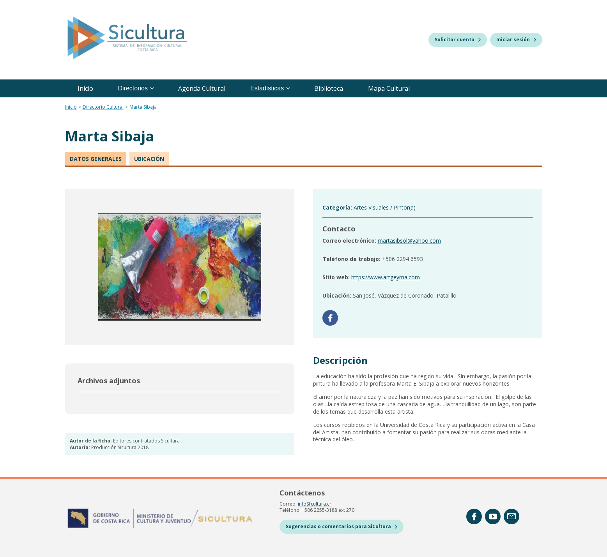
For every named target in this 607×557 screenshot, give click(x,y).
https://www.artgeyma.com (385, 277)
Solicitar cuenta (458, 39)
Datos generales (96, 158)
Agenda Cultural (201, 88)
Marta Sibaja (143, 107)
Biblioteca (328, 88)
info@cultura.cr (314, 504)
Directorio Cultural (103, 107)
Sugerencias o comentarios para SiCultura (341, 526)
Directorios (136, 88)
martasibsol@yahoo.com (409, 240)
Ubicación (149, 158)
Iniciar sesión (516, 39)
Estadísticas (270, 88)
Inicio (85, 88)
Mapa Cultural (389, 88)
